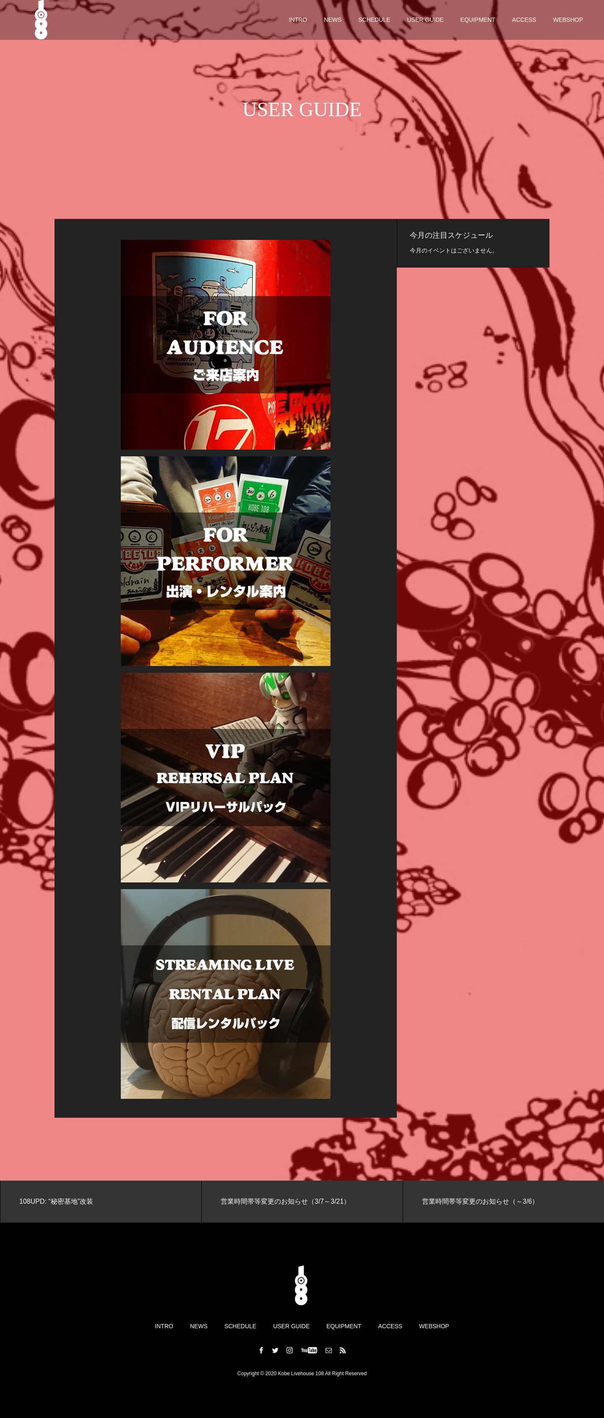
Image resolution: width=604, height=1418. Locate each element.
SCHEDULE (374, 21)
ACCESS (524, 21)
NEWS (332, 21)
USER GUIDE (425, 21)
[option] (100, 1202)
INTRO (298, 21)
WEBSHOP (568, 21)
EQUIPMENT (478, 21)
